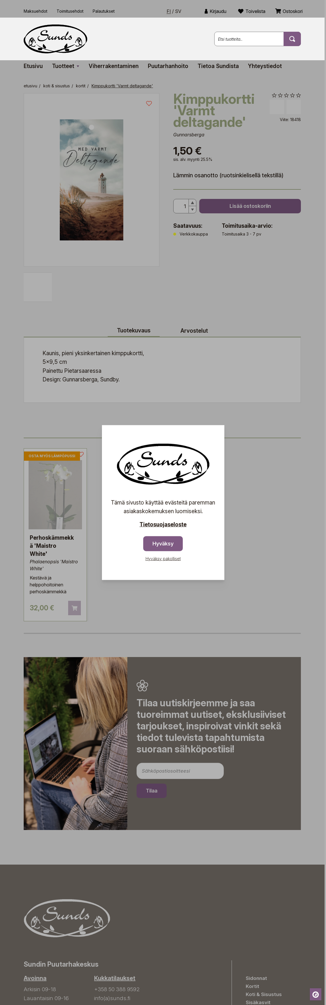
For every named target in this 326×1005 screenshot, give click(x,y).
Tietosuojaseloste (163, 524)
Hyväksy (163, 543)
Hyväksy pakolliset (163, 558)
